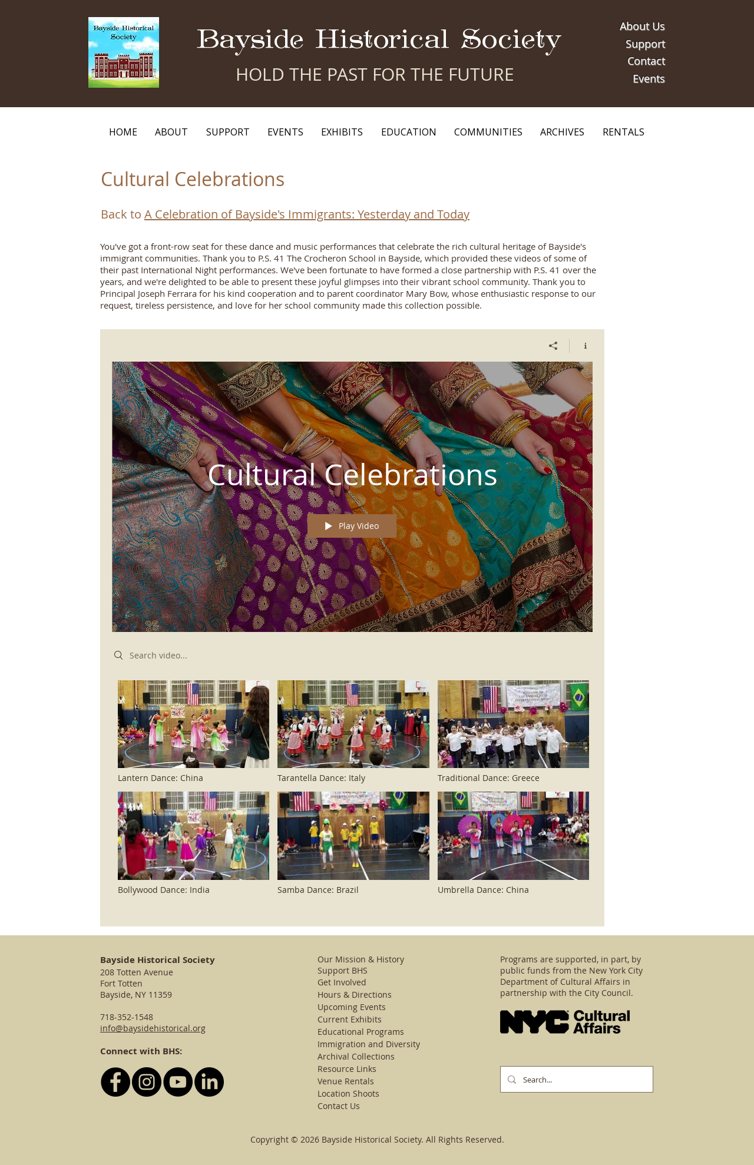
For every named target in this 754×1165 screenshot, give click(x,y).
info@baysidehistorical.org (153, 1028)
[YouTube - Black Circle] (178, 1082)
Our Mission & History (361, 959)
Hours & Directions (355, 994)
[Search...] (575, 1079)
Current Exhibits (350, 1019)
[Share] (553, 346)
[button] (171, 132)
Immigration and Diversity (369, 1044)
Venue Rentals (346, 1081)
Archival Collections (356, 1056)
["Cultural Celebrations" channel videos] (352, 794)
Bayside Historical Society (379, 39)
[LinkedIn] (209, 1082)
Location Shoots (348, 1093)
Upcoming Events (352, 1006)
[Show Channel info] (581, 346)
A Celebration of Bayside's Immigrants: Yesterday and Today (306, 214)
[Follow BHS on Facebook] (115, 1082)
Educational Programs (361, 1031)
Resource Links (347, 1068)
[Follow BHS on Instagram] (146, 1082)
